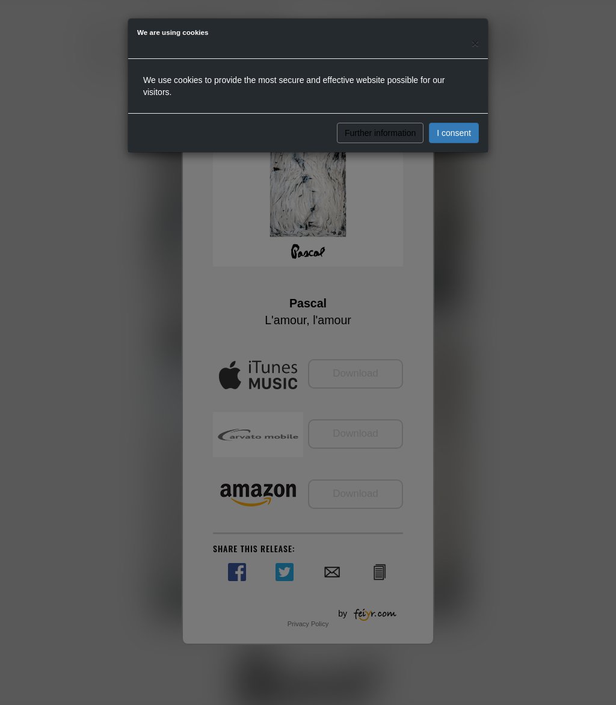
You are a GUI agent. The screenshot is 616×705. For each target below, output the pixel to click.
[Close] (475, 43)
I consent (454, 133)
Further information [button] (380, 133)
